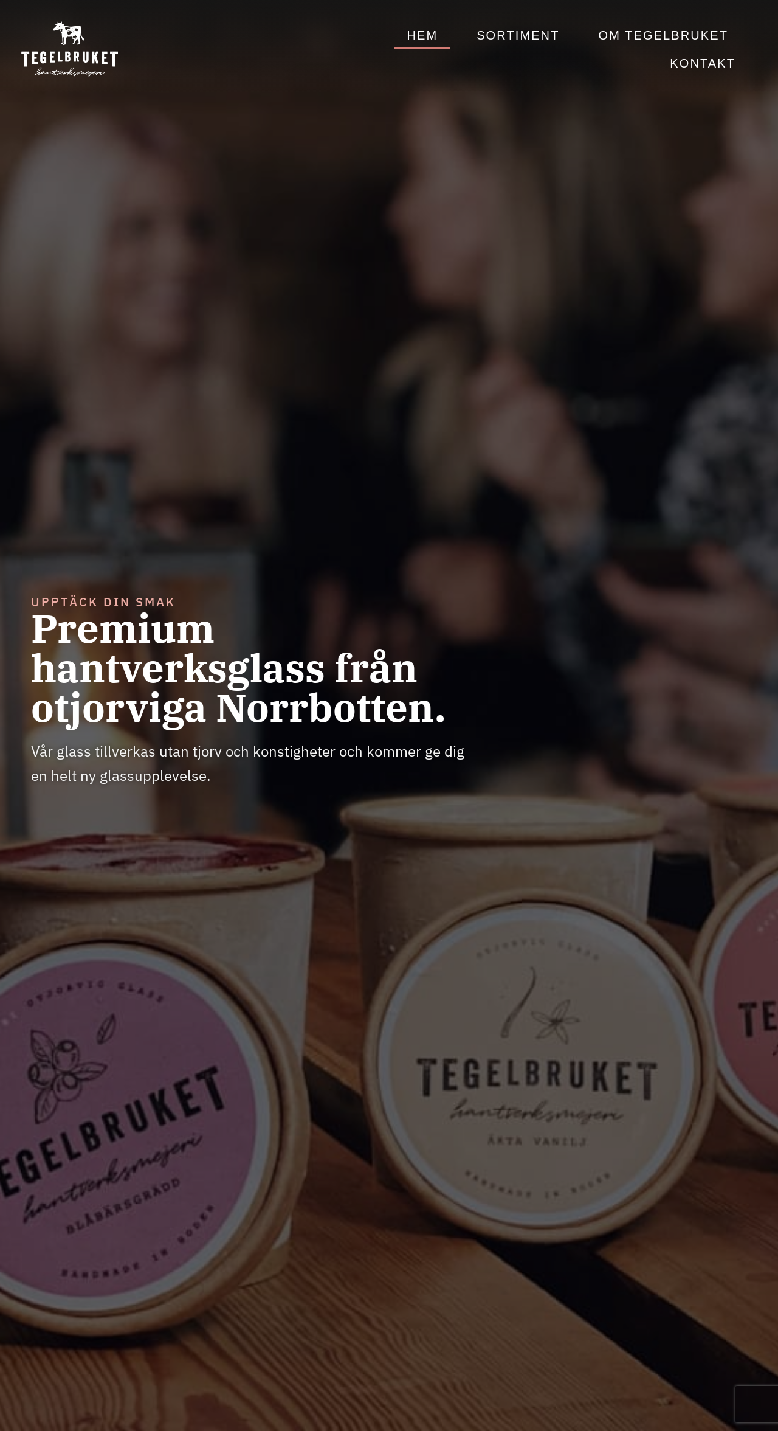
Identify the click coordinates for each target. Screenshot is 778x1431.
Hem (422, 35)
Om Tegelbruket (663, 35)
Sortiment (518, 35)
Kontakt (702, 63)
